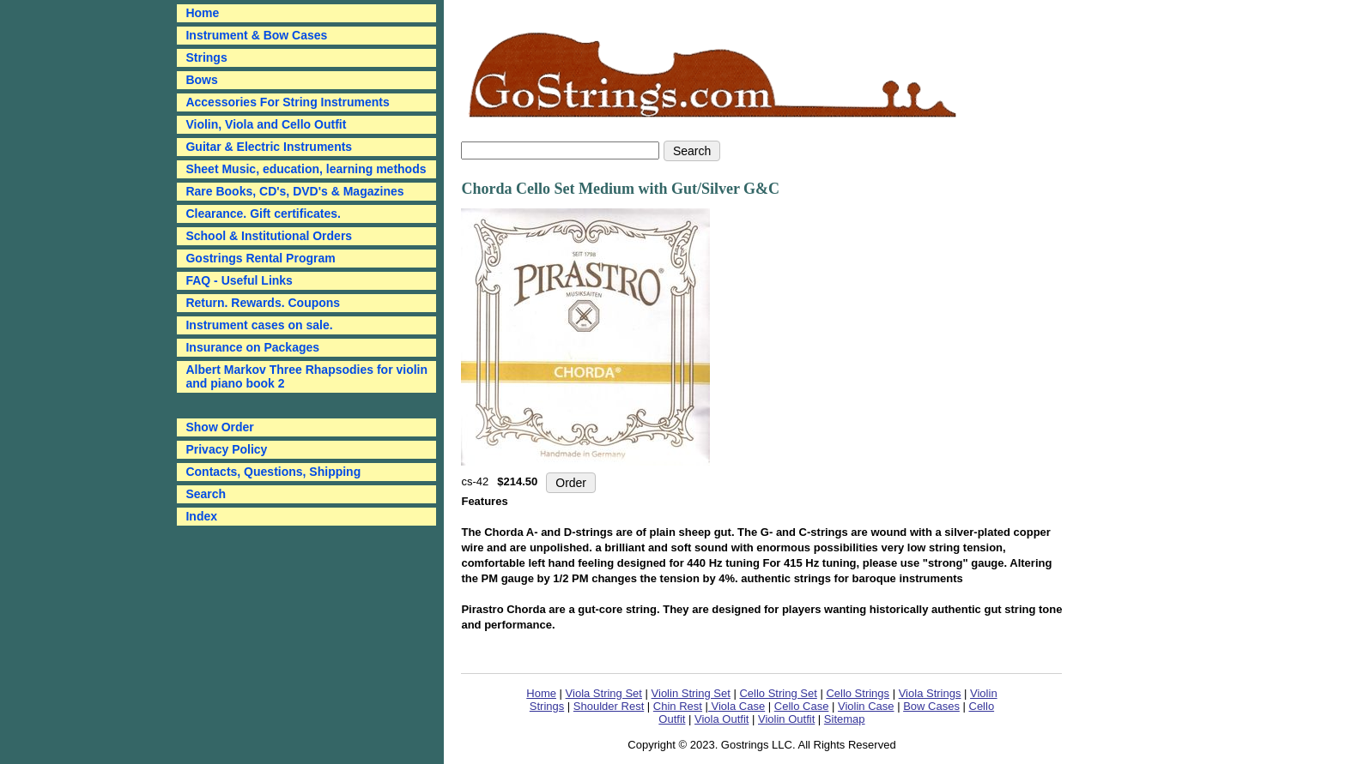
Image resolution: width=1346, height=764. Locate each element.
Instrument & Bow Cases (256, 35)
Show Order (219, 427)
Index (201, 516)
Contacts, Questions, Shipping (273, 471)
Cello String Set (777, 693)
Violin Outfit (786, 719)
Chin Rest (677, 706)
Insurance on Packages (252, 347)
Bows (201, 80)
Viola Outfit (721, 719)
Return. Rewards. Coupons (262, 303)
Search (205, 494)
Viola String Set (604, 693)
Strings (206, 57)
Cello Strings (857, 693)
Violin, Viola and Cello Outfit (265, 124)
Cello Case (801, 706)
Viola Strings (930, 693)
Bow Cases (931, 706)
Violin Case (866, 706)
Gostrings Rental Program (260, 258)
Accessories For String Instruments (287, 102)
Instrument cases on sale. (258, 325)
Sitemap (844, 719)
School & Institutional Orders (268, 236)
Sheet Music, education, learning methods (305, 169)
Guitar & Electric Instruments (268, 146)
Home (541, 693)
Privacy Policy (226, 449)
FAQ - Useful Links (238, 280)
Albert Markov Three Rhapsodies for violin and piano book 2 (306, 376)
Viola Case (736, 706)
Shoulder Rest (608, 706)
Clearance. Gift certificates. (263, 213)
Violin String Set (691, 693)
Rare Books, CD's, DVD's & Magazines (294, 191)
